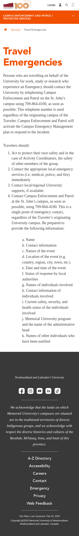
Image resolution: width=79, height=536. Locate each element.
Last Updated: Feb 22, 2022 (45, 516)
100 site (24, 5)
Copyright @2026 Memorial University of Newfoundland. (39, 520)
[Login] (51, 5)
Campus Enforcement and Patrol (27, 15)
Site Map (24, 516)
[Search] (67, 5)
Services (15, 29)
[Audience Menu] (60, 5)
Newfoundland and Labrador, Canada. (39, 524)
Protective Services (17, 18)
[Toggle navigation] (73, 5)
